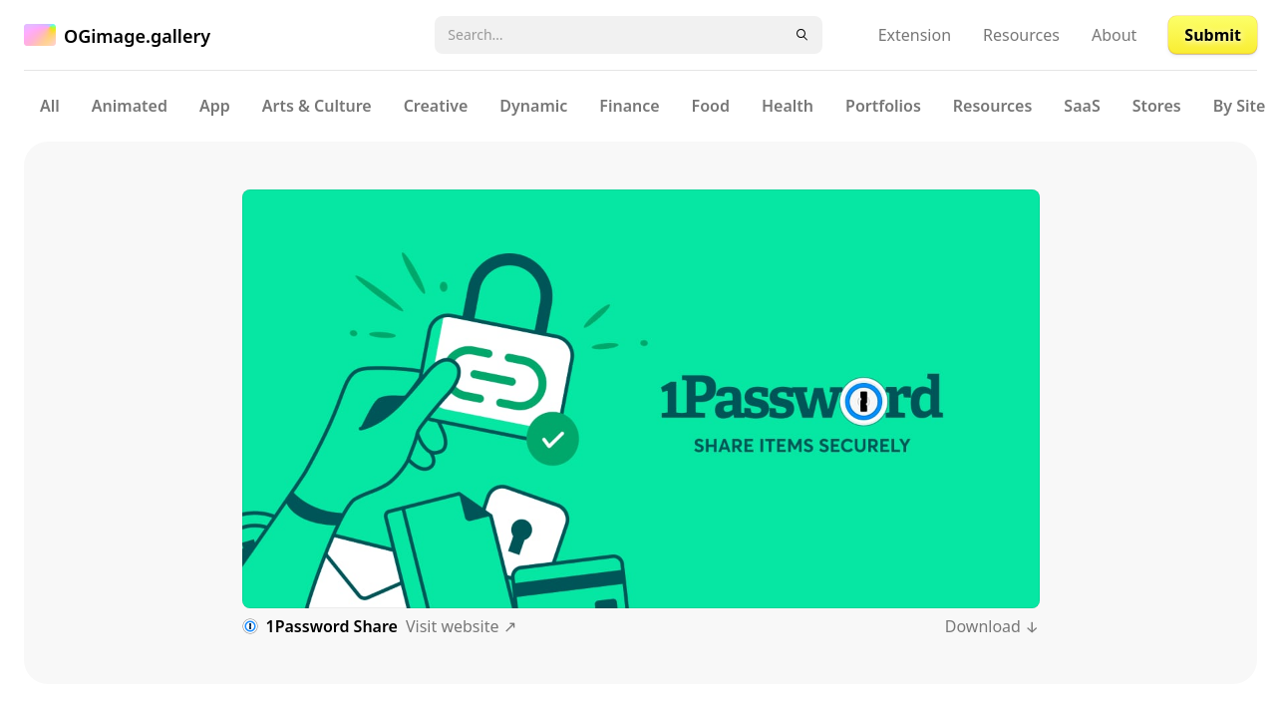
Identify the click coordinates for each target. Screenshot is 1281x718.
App (214, 106)
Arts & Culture (317, 106)
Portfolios (883, 106)
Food (711, 106)
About (1114, 35)
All (50, 106)
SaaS (1082, 106)
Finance (629, 106)
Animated (129, 106)
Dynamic (533, 106)
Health (787, 106)
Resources (1021, 35)
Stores (1156, 106)
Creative (436, 106)
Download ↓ (992, 626)
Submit (1212, 35)
